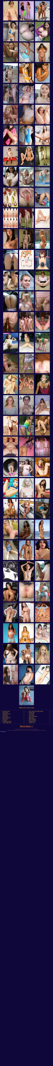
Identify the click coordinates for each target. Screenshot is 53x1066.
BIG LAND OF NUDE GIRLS (36, 711)
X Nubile (5, 720)
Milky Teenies (32, 718)
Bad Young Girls (7, 717)
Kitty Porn (5, 715)
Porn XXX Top (32, 720)
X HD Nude (5, 716)
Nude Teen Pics (6, 713)
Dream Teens (32, 721)
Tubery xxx (31, 722)
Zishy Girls (31, 715)
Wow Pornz (5, 718)
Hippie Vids (32, 712)
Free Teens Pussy (7, 721)
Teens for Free (6, 711)
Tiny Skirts (31, 713)
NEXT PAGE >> (26, 726)
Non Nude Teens (33, 716)
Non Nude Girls (7, 722)
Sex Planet (5, 712)
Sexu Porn (31, 717)
